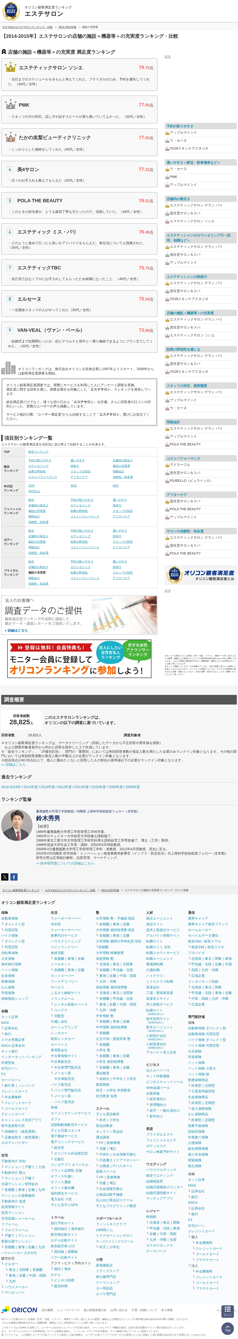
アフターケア (79, 477)
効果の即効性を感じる (183, 349)
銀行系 (10, 1085)
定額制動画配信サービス (69, 1125)
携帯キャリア (198, 918)
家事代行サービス (64, 935)
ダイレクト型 (15, 924)
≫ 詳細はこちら (13, 764)
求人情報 (167, 1310)
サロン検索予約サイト (163, 1152)
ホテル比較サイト (64, 1240)
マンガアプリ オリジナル (70, 1165)
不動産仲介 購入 (13, 1173)
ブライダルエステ (159, 1134)
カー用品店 (104, 1288)
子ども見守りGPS (64, 1205)
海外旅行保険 (11, 964)
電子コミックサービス (67, 1142)
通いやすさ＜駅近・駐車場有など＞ (193, 162)
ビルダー (11, 1264)
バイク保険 (9, 935)
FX (3, 1074)
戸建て (30, 1167)
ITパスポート (122, 1166)
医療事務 (113, 1143)
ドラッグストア (107, 1271)
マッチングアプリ (159, 1198)
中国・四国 (37, 1275)
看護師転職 (154, 964)
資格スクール (106, 1171)
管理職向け (158, 1105)
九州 (41, 1190)
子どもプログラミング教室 (116, 1206)
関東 (176, 1222)
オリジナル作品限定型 (71, 1153)
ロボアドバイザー (14, 1143)
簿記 (112, 1148)
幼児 (102, 1120)
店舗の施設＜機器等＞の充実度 (190, 313)
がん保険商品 (198, 1114)
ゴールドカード (16, 1108)
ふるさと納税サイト (66, 993)
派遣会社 (153, 987)
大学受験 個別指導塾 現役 (115, 930)
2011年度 (82, 787)
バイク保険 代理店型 (203, 1045)
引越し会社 (59, 1021)
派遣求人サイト (158, 998)
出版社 (59, 1159)
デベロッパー (15, 1292)
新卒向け (156, 1116)
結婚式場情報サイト (161, 1193)
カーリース (59, 1044)
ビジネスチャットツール (164, 1082)
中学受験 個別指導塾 (111, 1027)
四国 (194, 970)
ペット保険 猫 (198, 1074)
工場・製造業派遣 (159, 993)
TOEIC (104, 1154)
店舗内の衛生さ (123, 460)
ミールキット (61, 964)
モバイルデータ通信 (203, 935)
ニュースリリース (68, 1310)
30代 (73, 485)
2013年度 (47, 787)
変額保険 (194, 1160)
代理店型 (11, 930)
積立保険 (194, 1166)
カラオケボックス (159, 1245)
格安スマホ (215, 947)
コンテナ (61, 1010)
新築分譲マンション (16, 1241)
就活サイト (154, 924)
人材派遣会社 (156, 1045)
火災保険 (8, 958)
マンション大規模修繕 (18, 1195)
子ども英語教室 (107, 1114)
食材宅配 (57, 953)
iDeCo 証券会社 (13, 1045)
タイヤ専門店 (106, 1294)
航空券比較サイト (64, 1234)
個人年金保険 (198, 1154)
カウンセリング (38, 466)
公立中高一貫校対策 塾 (113, 1039)
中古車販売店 (61, 1062)
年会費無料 (13, 1097)
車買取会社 (59, 1050)
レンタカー (59, 1033)
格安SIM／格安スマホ (204, 941)
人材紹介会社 (156, 1037)
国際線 (73, 1252)
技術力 (74, 466)
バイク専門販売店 (67, 1090)
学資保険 (8, 993)
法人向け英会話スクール (114, 1200)
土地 (41, 1167)
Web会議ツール (158, 1088)
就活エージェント (159, 918)
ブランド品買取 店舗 (66, 1170)
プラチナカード (207, 1260)
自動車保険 (9, 918)
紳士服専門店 (106, 1277)
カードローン (11, 1080)
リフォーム (9, 1224)
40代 (116, 485)
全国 (173, 1239)
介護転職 (153, 970)
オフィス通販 (61, 1182)
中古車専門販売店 (67, 1067)
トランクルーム (62, 998)
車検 (54, 1107)
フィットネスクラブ (111, 1224)
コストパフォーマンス (42, 477)
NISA (5, 1023)
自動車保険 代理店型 (203, 1034)
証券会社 (11, 1028)
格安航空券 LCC (63, 1246)
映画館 (151, 1217)
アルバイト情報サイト (163, 935)
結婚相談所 (154, 1181)
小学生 (131, 1079)
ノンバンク (26, 1085)
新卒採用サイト (158, 1020)
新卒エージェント (159, 1028)
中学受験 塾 (105, 1016)
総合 (31, 500)
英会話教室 (104, 1126)
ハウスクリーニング (66, 941)
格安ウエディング (159, 1175)
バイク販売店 (61, 1084)
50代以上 (34, 491)
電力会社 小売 (61, 1199)
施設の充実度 (121, 466)
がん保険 (8, 987)
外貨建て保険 (198, 1137)
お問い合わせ (119, 1310)
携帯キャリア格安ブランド (208, 924)
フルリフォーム (16, 1230)
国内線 (59, 1252)
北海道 (104, 964)
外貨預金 (8, 1063)
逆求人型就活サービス (163, 930)
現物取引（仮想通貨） (21, 1131)
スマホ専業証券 (13, 1040)
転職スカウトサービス (163, 953)
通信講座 (102, 1137)
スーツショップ (107, 1282)
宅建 (102, 1148)
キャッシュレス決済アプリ (21, 1120)
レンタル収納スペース (71, 1004)
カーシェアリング (64, 1027)
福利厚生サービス (64, 1193)
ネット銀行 (9, 1051)
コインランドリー (64, 947)
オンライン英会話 (109, 1131)
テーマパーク (156, 1251)
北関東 (24, 1270)
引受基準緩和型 (203, 1091)
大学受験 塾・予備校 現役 (115, 918)
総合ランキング (38, 451)
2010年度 (99, 787)
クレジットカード (14, 1091)
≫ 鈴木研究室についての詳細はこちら (65, 863)
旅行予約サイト (62, 1223)
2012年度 (64, 787)
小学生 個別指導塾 (110, 1062)
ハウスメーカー (16, 1287)
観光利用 (61, 1286)
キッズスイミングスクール (114, 1241)
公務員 (104, 1166)
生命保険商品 (198, 1097)
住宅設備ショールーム (18, 1218)
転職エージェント (159, 958)
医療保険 (8, 981)
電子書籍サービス (64, 1136)
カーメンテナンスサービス (71, 1113)
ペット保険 (9, 970)
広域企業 (198, 976)
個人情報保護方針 (95, 1310)
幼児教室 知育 (106, 1096)
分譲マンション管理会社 (19, 1184)
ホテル (56, 1275)
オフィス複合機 (62, 1188)
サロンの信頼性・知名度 (185, 531)
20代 (31, 485)
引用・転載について (144, 1310)
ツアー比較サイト (64, 1257)
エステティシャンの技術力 (187, 277)
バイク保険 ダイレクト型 (207, 1040)
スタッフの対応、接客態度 (187, 386)
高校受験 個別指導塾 (111, 987)
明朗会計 (118, 471)
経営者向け (158, 1099)
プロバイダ (196, 953)
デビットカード (13, 1114)
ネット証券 (9, 1017)
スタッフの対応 (80, 471)
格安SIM (197, 947)
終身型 (196, 1085)
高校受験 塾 (105, 958)
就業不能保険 (198, 1126)
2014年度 (31, 787)
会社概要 (47, 1310)
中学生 (118, 1079)
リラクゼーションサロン (114, 1235)
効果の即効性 (37, 471)
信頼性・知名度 (123, 477)
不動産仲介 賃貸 (13, 1201)
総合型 (59, 1148)
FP (101, 1143)
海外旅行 (77, 1229)
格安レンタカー (62, 1039)
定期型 (210, 1085)
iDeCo (192, 1202)
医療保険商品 (198, 1080)
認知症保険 (196, 1131)
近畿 (31, 1190)
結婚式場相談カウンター (164, 1187)
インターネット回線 (203, 981)
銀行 (8, 1034)
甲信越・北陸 (123, 970)
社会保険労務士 (124, 1154)
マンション (13, 1167)
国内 (57, 1269)
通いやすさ (77, 460)
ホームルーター (200, 930)
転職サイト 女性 (158, 947)
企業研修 (153, 1093)
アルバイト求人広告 (161, 1052)
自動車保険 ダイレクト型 (207, 1028)
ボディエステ (156, 1146)
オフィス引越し (62, 1176)
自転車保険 (9, 953)
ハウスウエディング (161, 1170)
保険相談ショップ (14, 998)
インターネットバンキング (21, 1057)
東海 (21, 1190)
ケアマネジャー (128, 1160)
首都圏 (10, 1190)
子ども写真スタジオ (66, 1130)
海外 (67, 1269)
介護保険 (194, 1143)
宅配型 (59, 1016)
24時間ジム (104, 1230)
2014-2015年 (11, 787)
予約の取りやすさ (39, 460)
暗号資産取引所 (13, 1126)
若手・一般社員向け (165, 1110)
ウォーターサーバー (66, 918)
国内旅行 (61, 1229)
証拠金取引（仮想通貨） (23, 1137)
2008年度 (133, 787)
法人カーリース (158, 1070)
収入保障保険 (201, 1108)
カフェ (56, 1119)
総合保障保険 (198, 1148)
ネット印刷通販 (158, 1076)
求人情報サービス (159, 1004)
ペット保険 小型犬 (202, 1068)
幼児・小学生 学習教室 (113, 1090)
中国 (228, 964)
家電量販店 (104, 1265)
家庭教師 (102, 1084)
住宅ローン (9, 1068)
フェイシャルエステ (161, 1140)
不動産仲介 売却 (13, 1161)
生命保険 (8, 976)
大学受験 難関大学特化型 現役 (119, 941)
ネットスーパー (62, 976)
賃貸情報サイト (13, 1207)
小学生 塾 (103, 1050)
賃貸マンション (13, 1213)
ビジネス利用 (64, 1280)
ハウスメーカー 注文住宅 (19, 1253)
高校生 (104, 1079)
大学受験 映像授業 (110, 953)
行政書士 (106, 1160)
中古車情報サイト (64, 1056)
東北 (12, 1270)
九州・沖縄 (107, 981)
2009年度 (116, 787)
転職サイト (154, 941)
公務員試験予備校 (109, 1194)
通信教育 (102, 1073)
